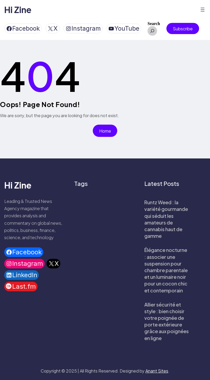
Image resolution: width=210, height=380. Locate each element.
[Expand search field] (152, 31)
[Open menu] (202, 9)
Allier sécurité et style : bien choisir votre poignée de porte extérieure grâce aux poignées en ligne (166, 321)
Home (105, 131)
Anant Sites (156, 371)
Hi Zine (17, 9)
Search (154, 23)
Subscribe (183, 28)
